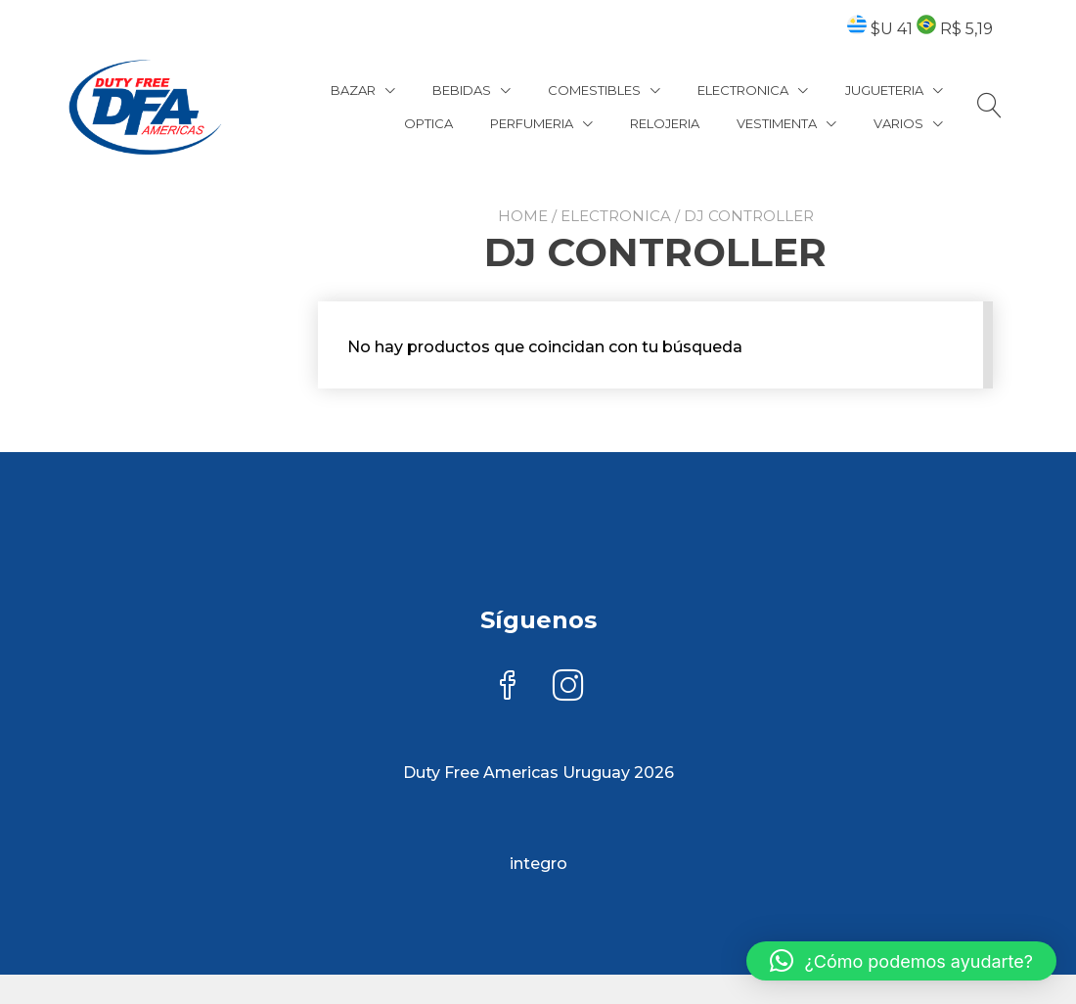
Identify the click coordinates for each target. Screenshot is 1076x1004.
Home (523, 215)
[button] (901, 961)
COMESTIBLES (594, 90)
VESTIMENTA (777, 123)
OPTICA (428, 123)
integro (538, 863)
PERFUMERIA (531, 123)
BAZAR (353, 90)
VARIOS (898, 123)
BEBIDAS (461, 90)
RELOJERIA (664, 123)
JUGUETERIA (884, 90)
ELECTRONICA (742, 90)
